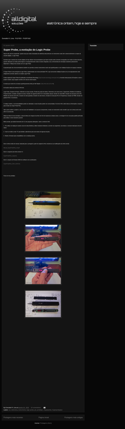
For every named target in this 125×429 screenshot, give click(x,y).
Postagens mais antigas (73, 417)
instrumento (22, 410)
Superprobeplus (57, 410)
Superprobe (47, 410)
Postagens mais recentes (13, 417)
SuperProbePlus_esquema (10, 155)
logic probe (30, 410)
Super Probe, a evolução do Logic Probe (27, 49)
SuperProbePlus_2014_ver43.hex (12, 163)
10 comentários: (36, 407)
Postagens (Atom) (46, 423)
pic (35, 410)
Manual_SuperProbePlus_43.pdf (12, 147)
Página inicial (44, 417)
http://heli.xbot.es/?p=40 (47, 83)
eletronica (14, 410)
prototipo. (40, 410)
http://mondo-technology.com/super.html (49, 77)
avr (10, 410)
